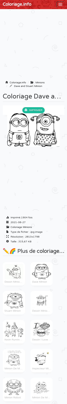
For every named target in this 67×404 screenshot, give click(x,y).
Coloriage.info (17, 4)
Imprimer (33, 110)
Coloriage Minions (21, 227)
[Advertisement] (33, 46)
